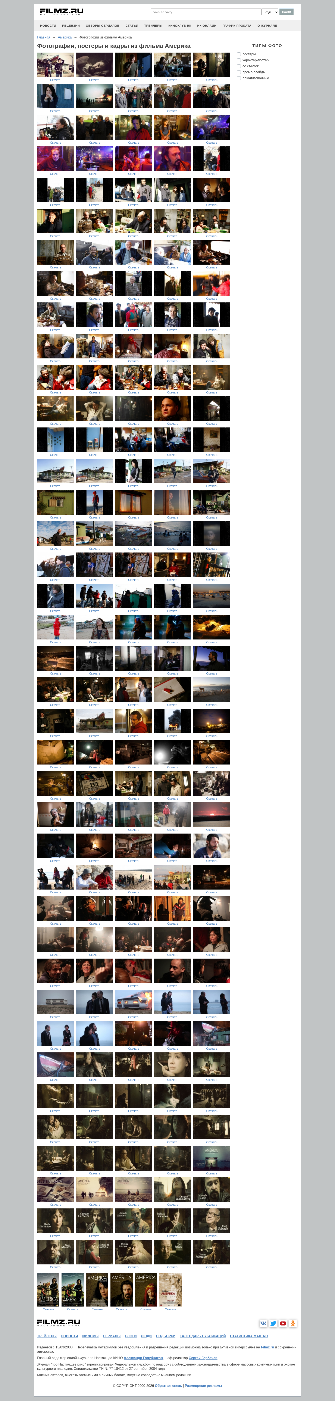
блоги (131, 1336)
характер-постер (255, 60)
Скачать (55, 80)
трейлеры (153, 25)
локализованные (255, 78)
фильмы (90, 1336)
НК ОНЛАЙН (206, 25)
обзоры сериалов (103, 25)
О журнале (267, 25)
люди (146, 1336)
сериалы (111, 1336)
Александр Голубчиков (143, 1358)
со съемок (250, 66)
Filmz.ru (267, 1347)
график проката (236, 25)
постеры (249, 54)
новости (48, 25)
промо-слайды (254, 72)
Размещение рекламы (203, 1386)
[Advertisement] (269, 155)
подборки (165, 1336)
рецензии (71, 25)
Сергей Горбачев (203, 1358)
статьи (131, 25)
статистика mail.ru (249, 1336)
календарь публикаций (203, 1336)
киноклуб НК (179, 25)
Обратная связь (168, 1386)
